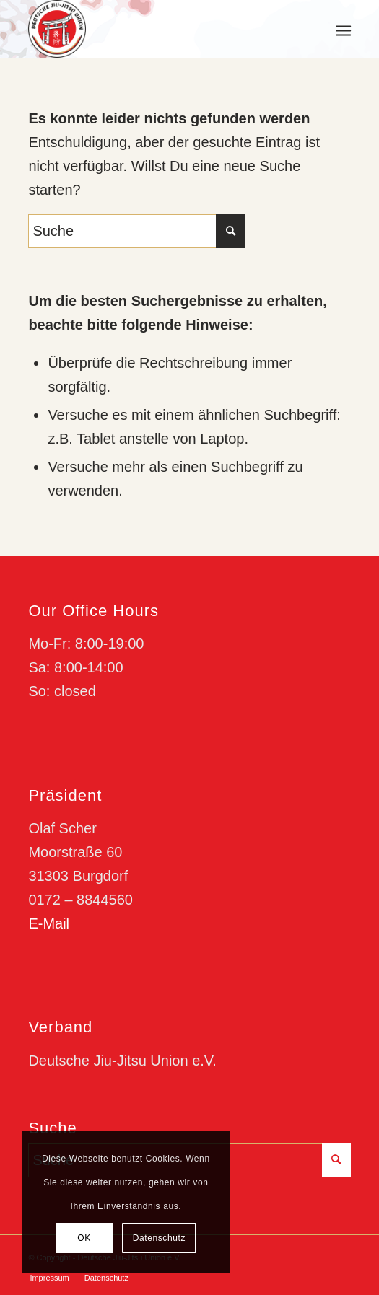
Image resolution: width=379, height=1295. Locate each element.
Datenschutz (159, 1238)
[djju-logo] (157, 29)
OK (84, 1238)
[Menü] (342, 29)
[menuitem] (342, 29)
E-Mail (48, 923)
